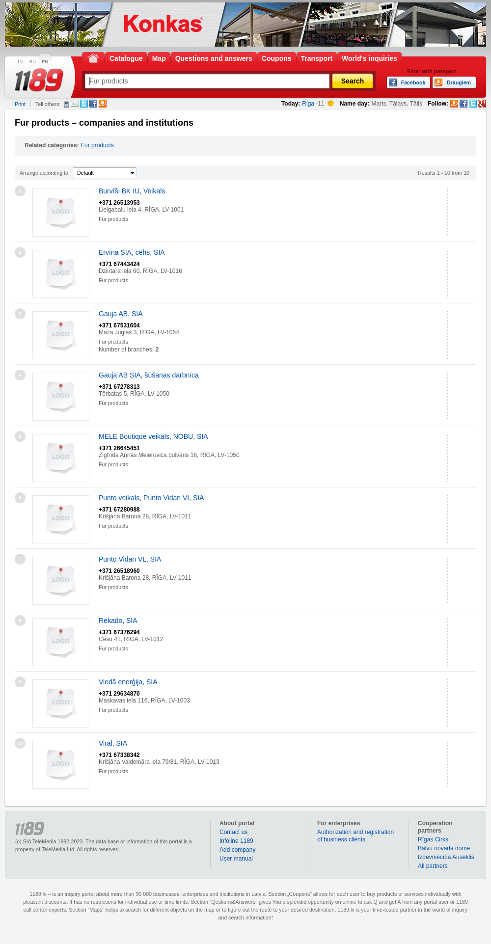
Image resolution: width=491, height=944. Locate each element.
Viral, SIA (113, 743)
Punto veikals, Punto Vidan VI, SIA (151, 498)
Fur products (97, 145)
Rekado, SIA (118, 620)
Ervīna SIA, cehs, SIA (132, 252)
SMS (66, 104)
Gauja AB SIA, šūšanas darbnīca (149, 375)
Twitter (84, 104)
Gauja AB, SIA (121, 314)
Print (20, 104)
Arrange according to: (45, 173)
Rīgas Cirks (433, 839)
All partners (433, 866)
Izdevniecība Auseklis (446, 857)
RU (32, 61)
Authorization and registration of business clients (355, 836)
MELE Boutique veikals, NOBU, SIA (153, 436)
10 (20, 743)
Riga (308, 103)
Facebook (93, 104)
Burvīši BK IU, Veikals (132, 191)
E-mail (75, 104)
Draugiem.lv (103, 104)
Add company (237, 849)
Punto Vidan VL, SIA (130, 559)
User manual (236, 858)
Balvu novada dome (444, 848)
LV (20, 61)
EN (45, 61)
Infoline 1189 (236, 840)
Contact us (233, 832)
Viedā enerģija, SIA (128, 682)
